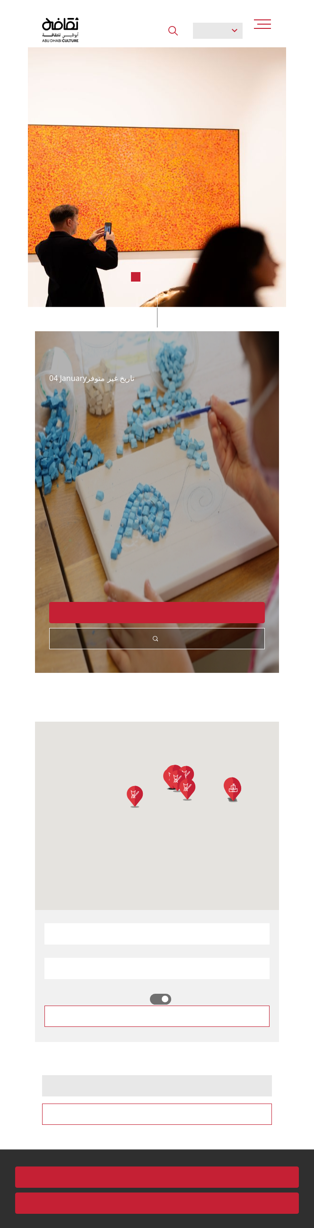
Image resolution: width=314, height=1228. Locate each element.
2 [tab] (135, 277)
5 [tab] (178, 277)
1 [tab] (121, 277)
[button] (187, 790)
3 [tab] (150, 277)
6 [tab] (192, 277)
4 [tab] (164, 277)
